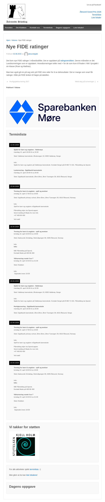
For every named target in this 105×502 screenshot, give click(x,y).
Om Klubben (21, 28)
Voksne (14, 40)
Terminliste (96, 15)
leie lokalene (31, 475)
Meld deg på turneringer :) (85, 81)
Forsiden (9, 28)
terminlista (34, 469)
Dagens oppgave (63, 28)
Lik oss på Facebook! (94, 5)
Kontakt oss (35, 28)
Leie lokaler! (79, 28)
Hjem (8, 40)
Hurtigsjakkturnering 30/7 (19, 81)
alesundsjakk (31, 54)
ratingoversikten (67, 61)
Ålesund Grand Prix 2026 (90, 12)
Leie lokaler (96, 17)
